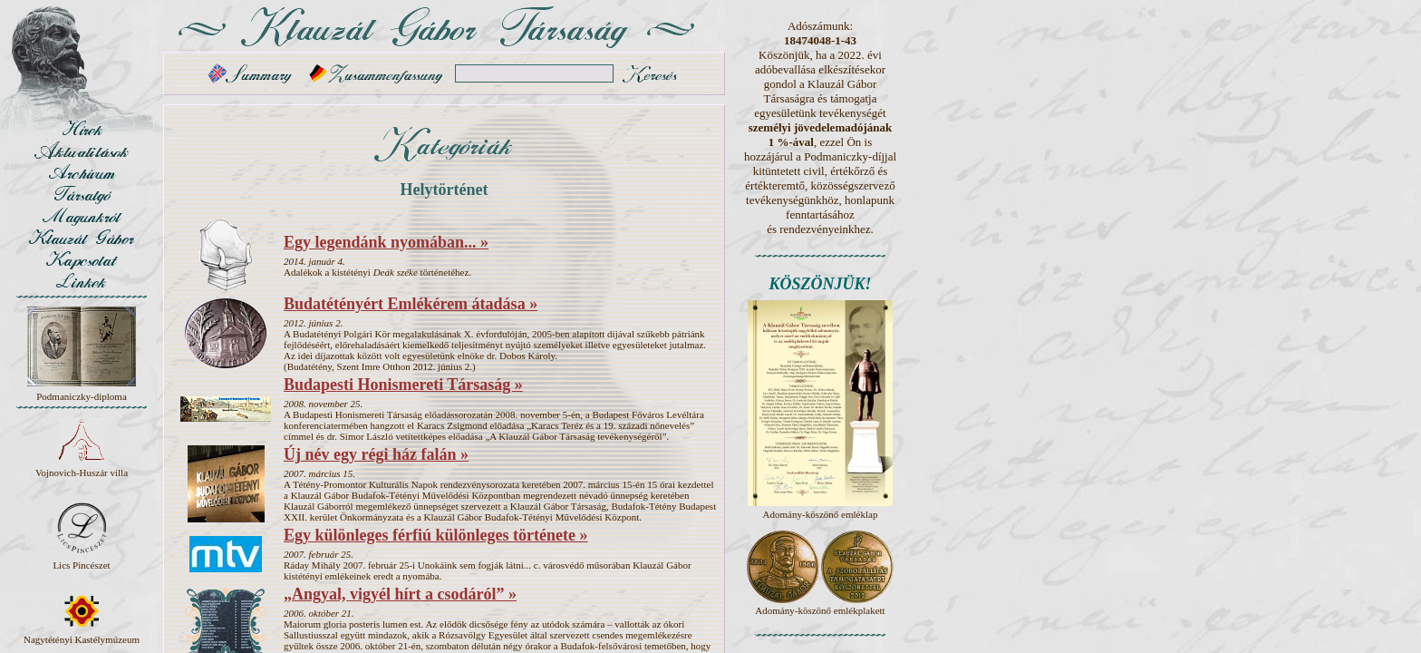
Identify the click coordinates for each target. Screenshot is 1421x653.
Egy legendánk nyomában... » (386, 242)
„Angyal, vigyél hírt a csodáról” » (400, 594)
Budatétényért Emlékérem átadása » (410, 304)
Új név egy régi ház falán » (376, 454)
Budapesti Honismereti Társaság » (403, 384)
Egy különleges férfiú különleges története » (435, 535)
